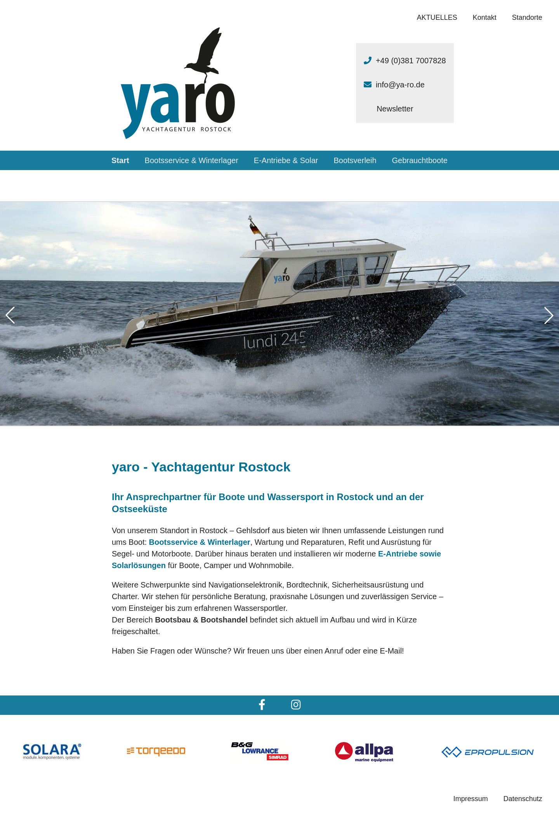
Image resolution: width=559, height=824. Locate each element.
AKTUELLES (437, 17)
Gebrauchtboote (420, 160)
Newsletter (395, 108)
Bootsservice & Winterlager (191, 160)
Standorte (527, 17)
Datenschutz (522, 799)
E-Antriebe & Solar (286, 160)
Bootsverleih (354, 160)
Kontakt (485, 17)
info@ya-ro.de (400, 84)
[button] (10, 315)
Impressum (470, 799)
